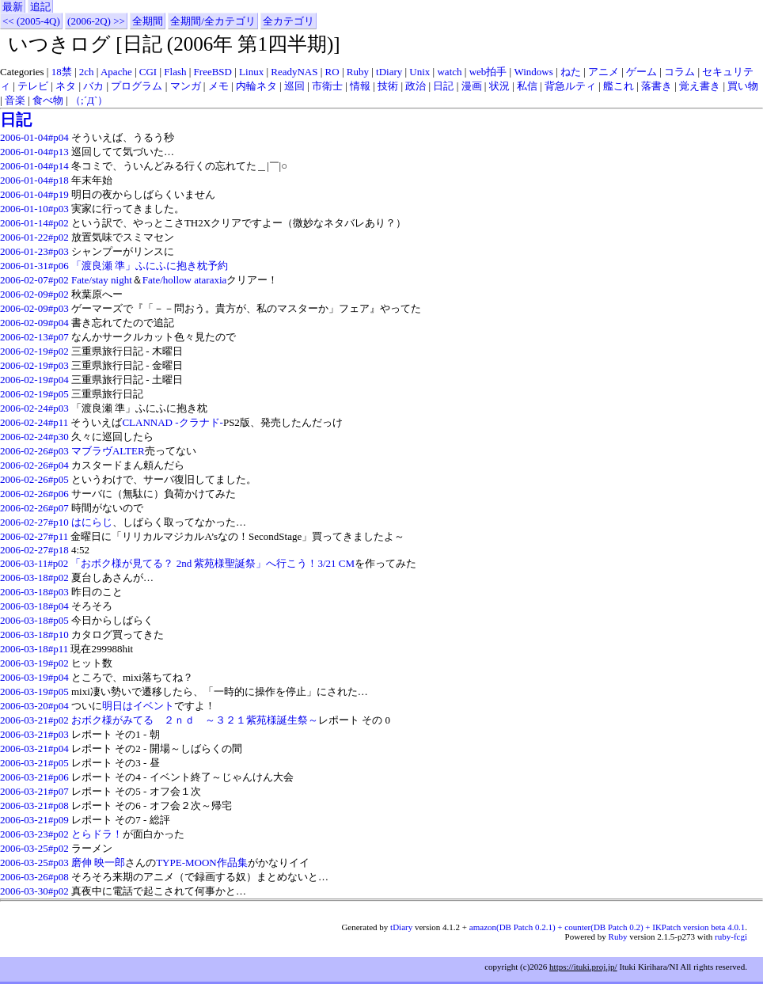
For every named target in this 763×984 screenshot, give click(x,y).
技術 (388, 86)
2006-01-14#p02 (34, 223)
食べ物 (47, 100)
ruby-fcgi (731, 936)
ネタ (65, 86)
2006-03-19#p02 (34, 663)
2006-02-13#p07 (34, 337)
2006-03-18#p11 (34, 649)
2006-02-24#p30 (34, 437)
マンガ (185, 86)
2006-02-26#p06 (34, 494)
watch (449, 72)
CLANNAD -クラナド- (172, 422)
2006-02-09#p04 (34, 323)
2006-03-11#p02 (34, 563)
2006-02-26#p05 (34, 479)
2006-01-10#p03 (34, 209)
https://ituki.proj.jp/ (583, 966)
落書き (656, 86)
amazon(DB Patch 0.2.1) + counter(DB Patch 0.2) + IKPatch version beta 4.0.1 (607, 927)
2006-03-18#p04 (34, 606)
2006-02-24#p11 (34, 422)
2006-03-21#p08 (34, 805)
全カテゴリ (288, 21)
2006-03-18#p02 (34, 577)
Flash (175, 72)
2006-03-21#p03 (34, 734)
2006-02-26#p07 (34, 508)
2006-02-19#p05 (34, 394)
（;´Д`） (89, 100)
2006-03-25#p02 (34, 848)
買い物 (742, 86)
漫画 (471, 86)
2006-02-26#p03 (34, 451)
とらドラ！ (97, 834)
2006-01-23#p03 (34, 251)
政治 (415, 86)
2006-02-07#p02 (34, 280)
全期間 (147, 21)
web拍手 (488, 72)
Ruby (358, 72)
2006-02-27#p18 (34, 550)
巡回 (294, 86)
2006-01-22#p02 (34, 237)
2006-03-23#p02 (34, 834)
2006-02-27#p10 (34, 522)
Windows (533, 72)
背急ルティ (570, 86)
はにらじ (91, 522)
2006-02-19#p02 (34, 351)
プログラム (136, 86)
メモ (218, 86)
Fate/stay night (101, 280)
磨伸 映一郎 (98, 862)
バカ (93, 86)
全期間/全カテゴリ (213, 21)
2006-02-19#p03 (34, 365)
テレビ (32, 86)
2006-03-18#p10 (34, 634)
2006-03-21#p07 (34, 791)
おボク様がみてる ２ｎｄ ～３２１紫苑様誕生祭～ (194, 720)
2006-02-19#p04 (34, 380)
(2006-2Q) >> (96, 21)
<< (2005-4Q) (31, 21)
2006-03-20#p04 (34, 706)
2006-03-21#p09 (34, 820)
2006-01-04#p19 (34, 194)
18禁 (61, 72)
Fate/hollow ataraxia (184, 280)
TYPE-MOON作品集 (202, 862)
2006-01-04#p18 (34, 180)
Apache (116, 72)
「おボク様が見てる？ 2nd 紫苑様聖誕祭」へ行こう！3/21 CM (212, 563)
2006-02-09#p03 (34, 308)
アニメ (603, 72)
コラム (679, 72)
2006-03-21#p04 (34, 748)
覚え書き (699, 86)
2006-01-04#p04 (34, 137)
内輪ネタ (256, 86)
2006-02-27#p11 (34, 536)
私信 (527, 86)
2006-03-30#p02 (34, 891)
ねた (570, 72)
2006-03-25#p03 (34, 862)
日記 (443, 86)
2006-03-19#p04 (34, 677)
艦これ (618, 86)
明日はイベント (138, 706)
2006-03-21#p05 (34, 763)
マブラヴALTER (108, 451)
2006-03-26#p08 (34, 877)
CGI (148, 72)
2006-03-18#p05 (34, 620)
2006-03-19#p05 (34, 691)
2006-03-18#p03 (34, 592)
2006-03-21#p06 (34, 777)
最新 (12, 7)
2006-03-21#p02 (34, 720)
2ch (86, 72)
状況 (499, 86)
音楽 (15, 100)
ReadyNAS (294, 72)
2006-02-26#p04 (34, 465)
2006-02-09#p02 (34, 294)
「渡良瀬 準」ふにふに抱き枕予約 (149, 266)
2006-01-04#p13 (34, 152)
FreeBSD (213, 72)
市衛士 (327, 86)
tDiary (389, 72)
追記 (40, 7)
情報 (360, 86)
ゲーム (641, 72)
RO (332, 72)
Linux (251, 72)
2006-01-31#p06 (34, 266)
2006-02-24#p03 (34, 408)
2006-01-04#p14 (34, 166)
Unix (419, 72)
